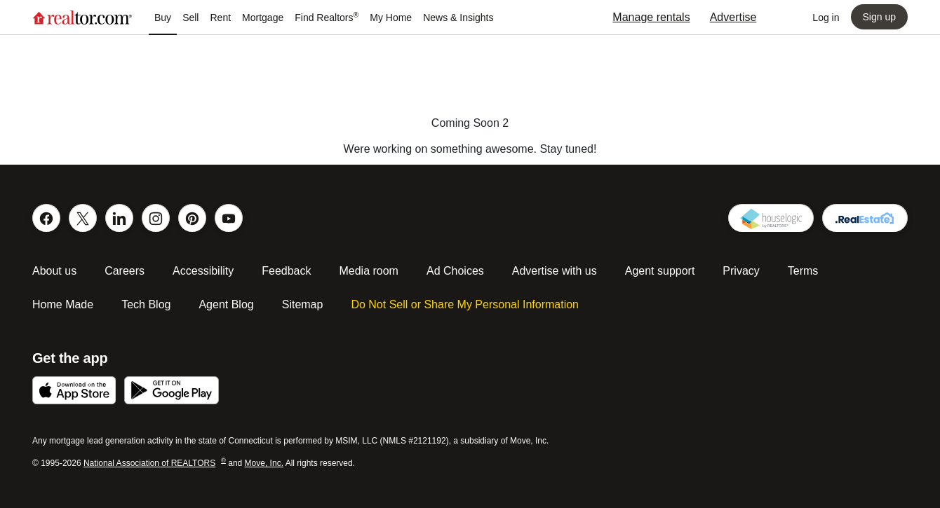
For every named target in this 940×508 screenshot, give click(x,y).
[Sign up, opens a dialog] (879, 16)
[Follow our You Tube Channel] (229, 218)
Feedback (286, 271)
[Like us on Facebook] (46, 218)
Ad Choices (455, 271)
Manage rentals (651, 17)
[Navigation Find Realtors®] (326, 17)
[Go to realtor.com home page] (82, 17)
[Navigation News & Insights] (458, 17)
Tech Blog (145, 304)
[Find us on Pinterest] (192, 218)
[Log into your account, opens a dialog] (825, 17)
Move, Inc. (264, 463)
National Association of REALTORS (154, 463)
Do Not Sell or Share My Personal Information (465, 304)
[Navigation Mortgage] (262, 17)
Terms (803, 271)
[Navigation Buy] (163, 17)
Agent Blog (226, 304)
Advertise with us (554, 271)
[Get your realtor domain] (865, 218)
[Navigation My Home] (390, 17)
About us (54, 271)
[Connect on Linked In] (119, 218)
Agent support (660, 271)
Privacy (741, 271)
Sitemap (302, 304)
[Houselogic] (771, 218)
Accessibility (203, 271)
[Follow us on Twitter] (83, 218)
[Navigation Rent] (220, 17)
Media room (368, 271)
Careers (125, 271)
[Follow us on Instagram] (156, 218)
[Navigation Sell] (190, 17)
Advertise (733, 17)
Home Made (62, 304)
